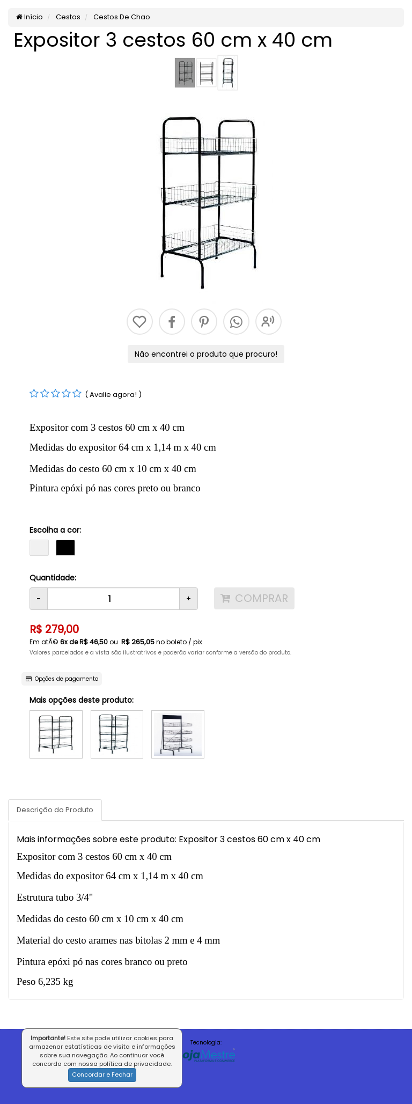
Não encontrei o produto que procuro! (206, 354)
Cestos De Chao (121, 17)
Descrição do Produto (55, 810)
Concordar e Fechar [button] (102, 1074)
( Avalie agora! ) (113, 394)
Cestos (67, 17)
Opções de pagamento (62, 679)
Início (29, 17)
